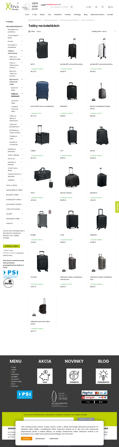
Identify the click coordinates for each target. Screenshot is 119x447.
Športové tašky (14, 89)
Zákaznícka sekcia (97, 15)
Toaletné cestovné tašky (14, 109)
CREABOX (11, 180)
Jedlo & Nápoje (13, 155)
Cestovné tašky (14, 102)
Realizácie (58, 15)
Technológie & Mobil (13, 36)
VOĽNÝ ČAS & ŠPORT (13, 169)
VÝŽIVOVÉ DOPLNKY (13, 209)
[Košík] (110, 7)
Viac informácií (67, 434)
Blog (85, 15)
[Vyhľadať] (47, 7)
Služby (42, 15)
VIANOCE (9, 223)
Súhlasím (26, 439)
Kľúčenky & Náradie (12, 163)
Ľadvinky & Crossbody (13, 143)
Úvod (27, 15)
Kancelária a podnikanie (12, 46)
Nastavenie (40, 439)
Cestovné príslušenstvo (14, 125)
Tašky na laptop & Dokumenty (13, 118)
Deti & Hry (11, 159)
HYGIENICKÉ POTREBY (13, 200)
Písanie (10, 41)
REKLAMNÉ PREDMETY (14, 27)
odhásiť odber (8, 250)
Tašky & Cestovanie (12, 52)
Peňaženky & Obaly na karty (14, 131)
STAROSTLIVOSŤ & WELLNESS (14, 175)
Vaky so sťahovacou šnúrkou (13, 65)
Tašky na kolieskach (15, 95)
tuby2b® (9, 214)
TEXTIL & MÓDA (11, 185)
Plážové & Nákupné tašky (14, 58)
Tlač (49, 15)
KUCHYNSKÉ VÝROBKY (13, 204)
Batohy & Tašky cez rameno (13, 73)
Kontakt (110, 15)
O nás (34, 15)
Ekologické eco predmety (13, 30)
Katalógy (77, 15)
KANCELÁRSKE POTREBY (14, 190)
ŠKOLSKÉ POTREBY (12, 195)
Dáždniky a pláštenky (12, 150)
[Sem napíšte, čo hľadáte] (61, 7)
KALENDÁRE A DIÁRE (13, 219)
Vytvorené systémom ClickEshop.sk (59, 446)
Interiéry (68, 15)
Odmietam (54, 439)
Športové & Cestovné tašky (13, 81)
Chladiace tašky (13, 137)
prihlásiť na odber (11, 246)
